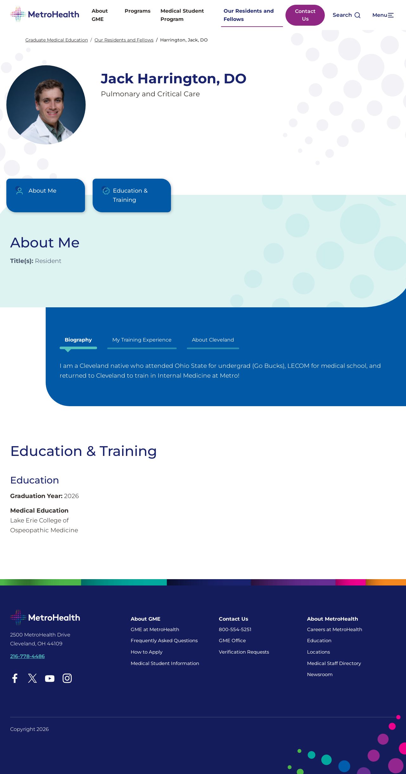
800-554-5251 (235, 629)
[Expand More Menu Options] (382, 15)
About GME (100, 15)
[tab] (78, 341)
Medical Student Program (182, 15)
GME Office (232, 640)
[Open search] (346, 15)
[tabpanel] (228, 370)
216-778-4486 (27, 656)
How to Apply (146, 652)
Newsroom (320, 674)
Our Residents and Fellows (249, 15)
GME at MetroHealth (155, 629)
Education (319, 640)
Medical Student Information (165, 663)
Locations (318, 652)
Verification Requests (244, 652)
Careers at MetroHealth (334, 629)
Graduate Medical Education (56, 40)
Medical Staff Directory (334, 663)
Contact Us (305, 15)
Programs (138, 11)
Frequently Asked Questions (164, 640)
